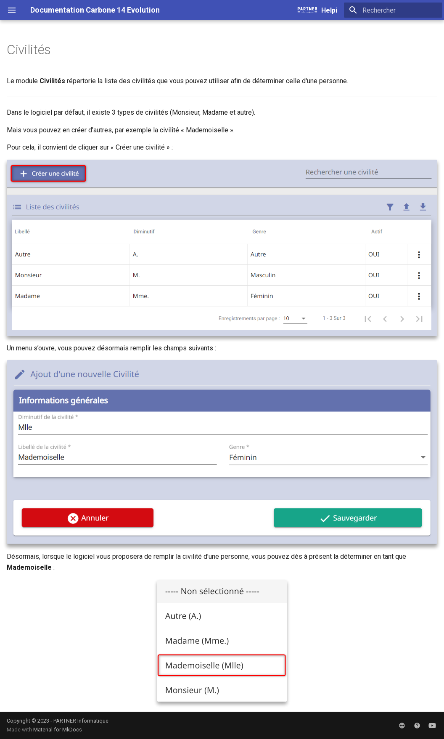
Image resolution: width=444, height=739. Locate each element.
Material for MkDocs (57, 729)
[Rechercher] (393, 10)
